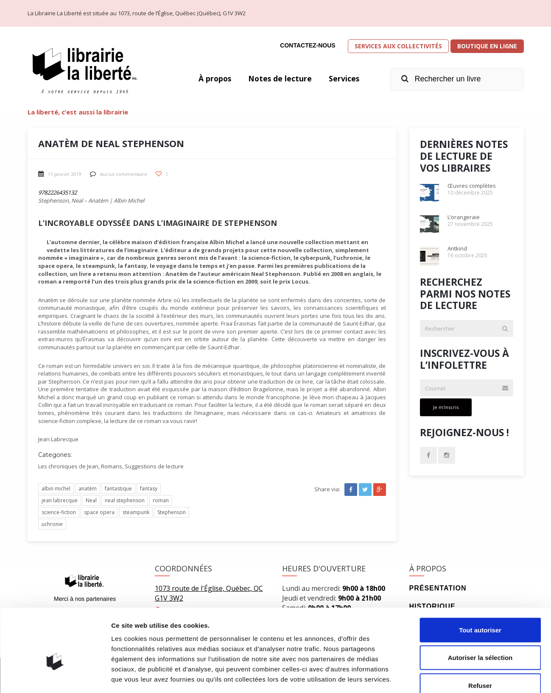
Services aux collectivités (398, 46)
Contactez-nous (307, 45)
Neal (91, 500)
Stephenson (171, 512)
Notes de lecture (279, 78)
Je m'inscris (446, 407)
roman (161, 500)
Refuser (480, 637)
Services (343, 78)
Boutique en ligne (487, 46)
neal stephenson (125, 500)
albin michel (56, 488)
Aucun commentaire (118, 174)
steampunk (136, 512)
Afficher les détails (467, 676)
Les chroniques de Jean (68, 466)
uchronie (52, 524)
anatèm (87, 488)
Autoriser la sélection (480, 609)
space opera (99, 512)
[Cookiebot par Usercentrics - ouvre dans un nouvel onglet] (55, 676)
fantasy (148, 488)
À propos (213, 78)
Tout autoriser (480, 581)
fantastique (118, 488)
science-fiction (59, 512)
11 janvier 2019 (59, 174)
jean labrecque (60, 500)
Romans (111, 466)
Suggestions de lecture (154, 466)
